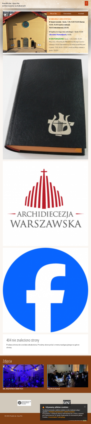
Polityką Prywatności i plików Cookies (62, 412)
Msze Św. (53, 13)
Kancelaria (67, 13)
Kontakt (81, 13)
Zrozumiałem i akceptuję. (56, 417)
